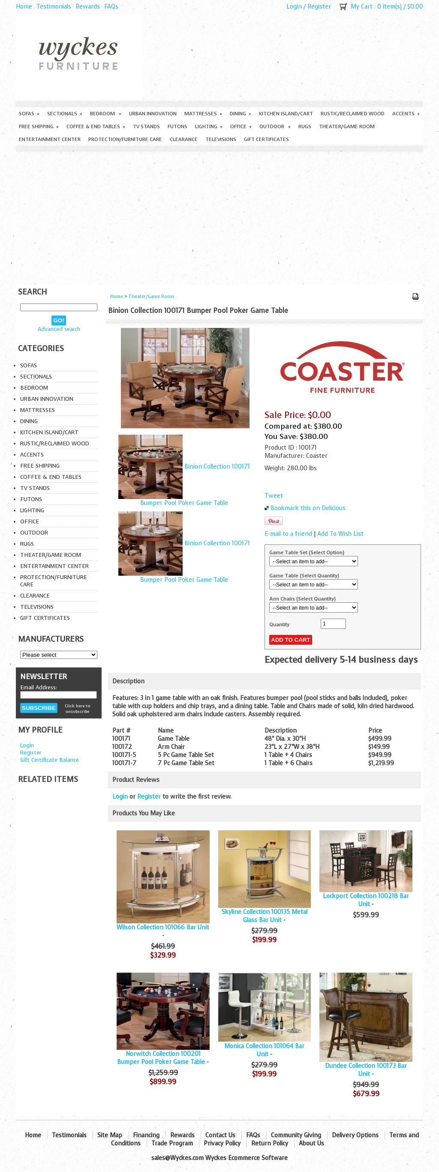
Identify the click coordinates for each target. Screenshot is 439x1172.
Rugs (304, 126)
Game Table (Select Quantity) (304, 575)
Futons (177, 126)
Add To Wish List (340, 534)
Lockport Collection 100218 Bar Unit (366, 900)
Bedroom (105, 113)
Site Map (109, 1135)
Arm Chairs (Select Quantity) (302, 598)
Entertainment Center (50, 139)
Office (241, 126)
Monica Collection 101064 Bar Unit (264, 1050)
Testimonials (53, 7)
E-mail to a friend (288, 534)
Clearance (184, 139)
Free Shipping (39, 126)
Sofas (29, 113)
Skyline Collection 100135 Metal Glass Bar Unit (264, 916)
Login (294, 7)
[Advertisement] (219, 216)
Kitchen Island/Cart (286, 113)
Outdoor (275, 126)
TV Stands (146, 126)
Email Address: (38, 687)
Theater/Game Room (347, 126)
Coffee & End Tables (95, 126)
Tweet (274, 496)
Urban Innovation (153, 113)
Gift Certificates (266, 139)
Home (24, 7)
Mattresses (203, 113)
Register (319, 7)
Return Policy (269, 1143)
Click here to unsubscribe (77, 708)
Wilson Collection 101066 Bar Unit (163, 927)
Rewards (87, 7)
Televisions (220, 139)
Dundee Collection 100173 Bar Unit (366, 1070)
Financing (146, 1135)
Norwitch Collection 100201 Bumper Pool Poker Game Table (161, 1058)
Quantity (279, 624)
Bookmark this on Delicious (308, 508)
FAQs (111, 7)
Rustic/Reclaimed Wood (353, 113)
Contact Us (220, 1135)
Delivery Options (355, 1135)
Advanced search (59, 329)
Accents (406, 113)
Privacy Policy (222, 1143)
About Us (311, 1143)
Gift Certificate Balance (49, 759)
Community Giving (296, 1135)
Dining (240, 113)
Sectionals (64, 113)
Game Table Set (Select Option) (306, 552)
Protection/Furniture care (125, 139)
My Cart (362, 7)
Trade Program (172, 1143)
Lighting (209, 126)
